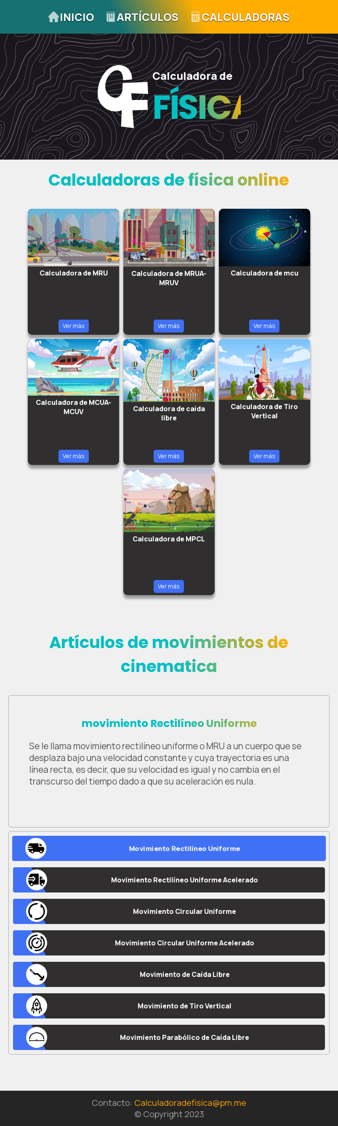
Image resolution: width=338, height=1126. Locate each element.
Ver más (74, 326)
